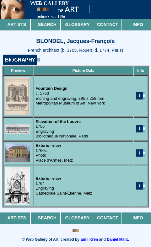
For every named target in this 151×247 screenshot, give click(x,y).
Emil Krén (89, 239)
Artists (16, 24)
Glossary (77, 24)
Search (47, 24)
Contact (107, 24)
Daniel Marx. (118, 239)
